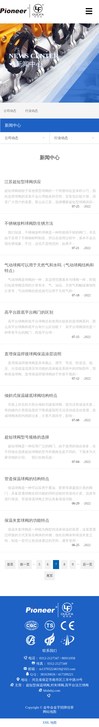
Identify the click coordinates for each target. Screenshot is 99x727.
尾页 (49, 575)
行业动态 (31, 111)
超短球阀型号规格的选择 (27, 437)
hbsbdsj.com (51, 690)
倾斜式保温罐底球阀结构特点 (31, 395)
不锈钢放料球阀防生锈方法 (29, 223)
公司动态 (10, 111)
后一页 (87, 564)
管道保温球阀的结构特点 (27, 479)
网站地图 (49, 711)
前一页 (25, 564)
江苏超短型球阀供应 (23, 182)
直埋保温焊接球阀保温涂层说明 (33, 354)
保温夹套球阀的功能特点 (27, 520)
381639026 (47, 674)
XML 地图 (49, 722)
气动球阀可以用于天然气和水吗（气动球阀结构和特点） (49, 268)
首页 (10, 564)
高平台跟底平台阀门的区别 (29, 312)
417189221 (65, 674)
